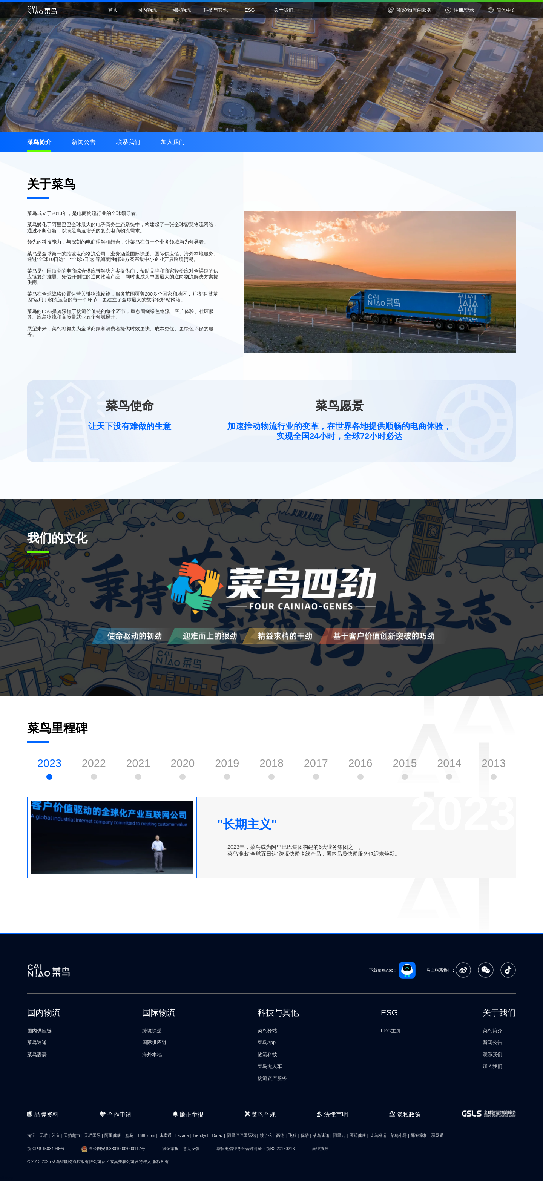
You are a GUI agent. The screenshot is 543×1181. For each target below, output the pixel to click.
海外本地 (152, 1054)
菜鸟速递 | (322, 1135)
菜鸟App (267, 1042)
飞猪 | (293, 1135)
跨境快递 (152, 1031)
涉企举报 (170, 1148)
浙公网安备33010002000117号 (117, 1148)
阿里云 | (340, 1135)
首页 (113, 9)
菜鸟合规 (260, 1114)
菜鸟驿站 (267, 1031)
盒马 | (130, 1135)
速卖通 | (166, 1135)
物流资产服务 (272, 1078)
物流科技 (267, 1054)
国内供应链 (39, 1031)
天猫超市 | (73, 1135)
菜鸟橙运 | (379, 1135)
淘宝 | (32, 1135)
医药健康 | (359, 1135)
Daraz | (218, 1135)
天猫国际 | (93, 1135)
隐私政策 (405, 1114)
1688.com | (147, 1135)
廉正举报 (188, 1114)
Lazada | (183, 1135)
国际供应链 (154, 1042)
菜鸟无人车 (270, 1066)
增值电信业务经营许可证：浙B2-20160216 (255, 1148)
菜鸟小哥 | (399, 1135)
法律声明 (332, 1114)
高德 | (281, 1135)
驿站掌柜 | (420, 1135)
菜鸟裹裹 (37, 1054)
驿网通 (437, 1135)
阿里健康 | (113, 1135)
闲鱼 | (57, 1135)
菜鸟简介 (39, 141)
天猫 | (44, 1135)
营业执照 (320, 1148)
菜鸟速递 (37, 1042)
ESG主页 (391, 1031)
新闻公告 (84, 141)
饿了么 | (267, 1135)
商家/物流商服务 (410, 10)
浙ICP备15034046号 (45, 1148)
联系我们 (128, 141)
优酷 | (306, 1135)
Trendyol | (201, 1135)
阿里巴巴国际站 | (242, 1135)
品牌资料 (42, 1114)
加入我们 (173, 141)
